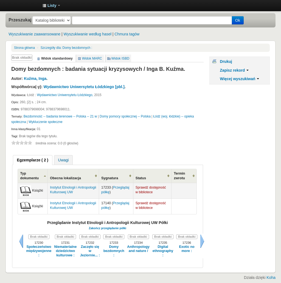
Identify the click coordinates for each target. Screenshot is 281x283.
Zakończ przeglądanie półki (107, 228)
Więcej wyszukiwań (239, 79)
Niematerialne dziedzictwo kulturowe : (65, 251)
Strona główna (24, 48)
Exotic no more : (187, 249)
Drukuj (226, 61)
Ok (237, 20)
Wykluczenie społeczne (45, 122)
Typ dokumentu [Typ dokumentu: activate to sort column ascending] (29, 176)
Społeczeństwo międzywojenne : (38, 251)
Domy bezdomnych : (66, 48)
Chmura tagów (126, 34)
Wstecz (21, 241)
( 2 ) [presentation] (32, 160)
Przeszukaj (20, 19)
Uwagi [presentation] (63, 160)
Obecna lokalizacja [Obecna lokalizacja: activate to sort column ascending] (65, 178)
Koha (271, 277)
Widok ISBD (120, 58)
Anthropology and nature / (138, 249)
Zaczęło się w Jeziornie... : (90, 251)
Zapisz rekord (234, 70)
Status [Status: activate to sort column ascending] (141, 178)
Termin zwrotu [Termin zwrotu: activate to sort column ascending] (179, 176)
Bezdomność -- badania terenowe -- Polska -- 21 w (60, 116)
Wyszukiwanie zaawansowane (34, 34)
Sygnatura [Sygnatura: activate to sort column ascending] (109, 178)
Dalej (202, 241)
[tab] (32, 160)
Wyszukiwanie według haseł (87, 34)
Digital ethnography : (163, 251)
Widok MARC (92, 58)
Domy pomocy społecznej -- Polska (125, 116)
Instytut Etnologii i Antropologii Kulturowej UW (24, 5)
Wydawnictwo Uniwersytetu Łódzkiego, (65, 95)
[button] (51, 5)
